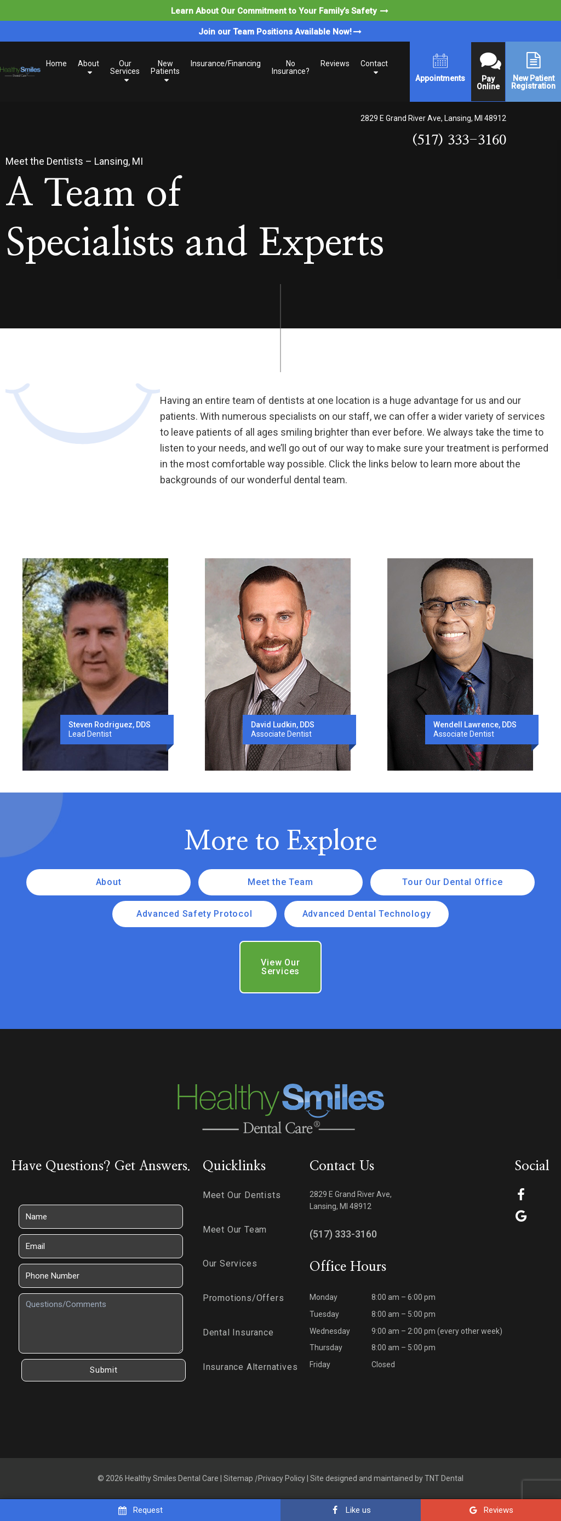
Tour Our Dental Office (452, 882)
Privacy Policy (281, 1478)
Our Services (125, 67)
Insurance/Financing (226, 63)
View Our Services (280, 966)
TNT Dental (444, 1478)
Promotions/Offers (243, 1298)
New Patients (165, 67)
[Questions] (101, 1323)
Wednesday (330, 1331)
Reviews (335, 63)
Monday (323, 1297)
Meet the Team (280, 882)
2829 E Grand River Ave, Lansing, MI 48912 (433, 118)
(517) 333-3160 (459, 140)
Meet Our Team (235, 1229)
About (88, 63)
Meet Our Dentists (242, 1195)
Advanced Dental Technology (366, 914)
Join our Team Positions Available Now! (280, 32)
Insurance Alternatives (250, 1367)
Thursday (326, 1347)
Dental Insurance (238, 1332)
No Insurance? (291, 67)
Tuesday (324, 1314)
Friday (320, 1364)
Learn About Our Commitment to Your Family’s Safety (280, 11)
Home (56, 63)
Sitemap (238, 1478)
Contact (374, 63)
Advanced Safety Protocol (194, 914)
